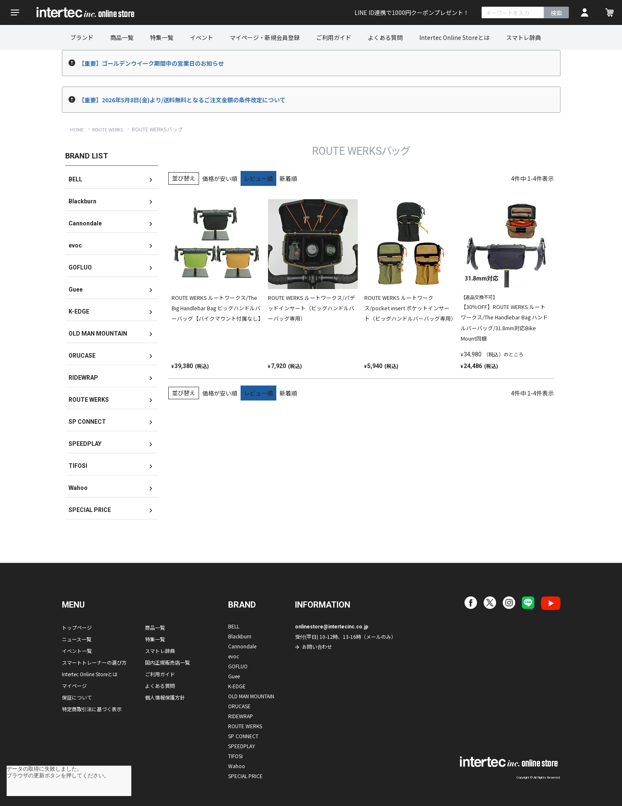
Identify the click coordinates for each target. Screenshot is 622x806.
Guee (76, 289)
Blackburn (82, 201)
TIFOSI (78, 465)
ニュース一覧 (76, 639)
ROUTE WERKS (107, 129)
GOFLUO (80, 267)
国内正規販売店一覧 (167, 662)
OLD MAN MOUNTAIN (98, 333)
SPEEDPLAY (85, 443)
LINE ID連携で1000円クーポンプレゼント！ (411, 12)
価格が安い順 (219, 178)
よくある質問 (385, 37)
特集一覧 (161, 37)
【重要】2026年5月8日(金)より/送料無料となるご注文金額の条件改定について (182, 100)
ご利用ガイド (333, 37)
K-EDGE (79, 311)
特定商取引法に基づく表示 (92, 708)
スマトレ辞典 (523, 37)
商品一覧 (121, 37)
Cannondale (85, 223)
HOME (77, 129)
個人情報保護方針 (165, 697)
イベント (201, 37)
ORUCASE (82, 355)
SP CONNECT (87, 421)
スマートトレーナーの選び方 (94, 662)
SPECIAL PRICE (90, 510)
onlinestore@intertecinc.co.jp (331, 627)
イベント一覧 (77, 650)
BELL (75, 179)
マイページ (74, 685)
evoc (75, 245)
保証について (77, 697)
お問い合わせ (317, 646)
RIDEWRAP (83, 377)
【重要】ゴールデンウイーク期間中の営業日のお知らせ (151, 63)
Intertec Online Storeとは (454, 37)
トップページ (77, 627)
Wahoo (78, 488)
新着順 (288, 178)
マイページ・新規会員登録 (265, 37)
